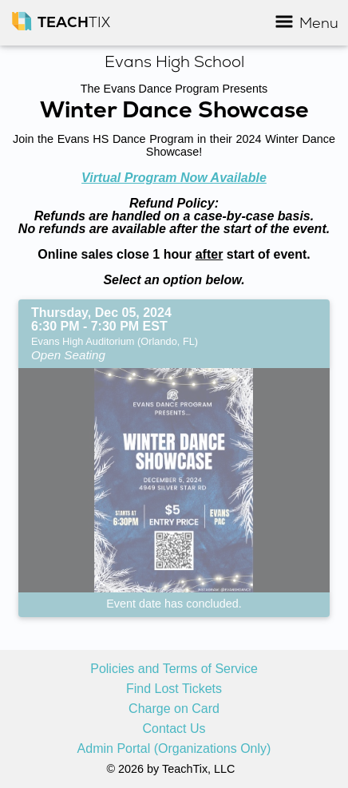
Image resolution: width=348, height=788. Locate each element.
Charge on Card (174, 709)
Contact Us (173, 729)
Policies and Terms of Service (174, 669)
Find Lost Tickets (174, 689)
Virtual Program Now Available (174, 177)
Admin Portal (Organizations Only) (174, 748)
